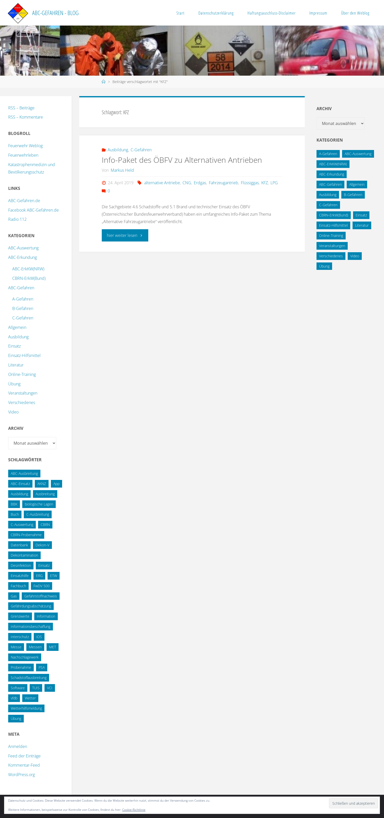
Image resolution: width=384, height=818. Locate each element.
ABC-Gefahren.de (24, 200)
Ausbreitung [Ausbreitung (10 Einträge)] (45, 493)
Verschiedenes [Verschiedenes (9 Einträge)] (331, 256)
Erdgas (200, 183)
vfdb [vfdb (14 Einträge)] (14, 698)
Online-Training (22, 374)
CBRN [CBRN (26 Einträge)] (45, 524)
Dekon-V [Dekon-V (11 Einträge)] (42, 545)
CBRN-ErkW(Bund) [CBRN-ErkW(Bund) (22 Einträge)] (333, 215)
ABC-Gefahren (21, 288)
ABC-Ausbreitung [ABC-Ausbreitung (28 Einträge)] (24, 473)
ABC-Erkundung (22, 257)
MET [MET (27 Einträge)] (52, 646)
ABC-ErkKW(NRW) (28, 269)
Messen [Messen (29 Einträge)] (35, 646)
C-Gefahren (141, 150)
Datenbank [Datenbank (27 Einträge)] (19, 545)
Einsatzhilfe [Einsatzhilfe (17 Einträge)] (20, 575)
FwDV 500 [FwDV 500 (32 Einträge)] (41, 585)
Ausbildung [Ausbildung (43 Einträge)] (327, 194)
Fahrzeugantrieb (223, 183)
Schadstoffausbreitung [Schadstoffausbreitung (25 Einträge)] (29, 677)
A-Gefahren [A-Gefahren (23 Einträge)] (328, 153)
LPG (274, 183)
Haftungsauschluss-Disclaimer (271, 13)
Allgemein (17, 327)
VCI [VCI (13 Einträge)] (49, 687)
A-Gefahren (22, 299)
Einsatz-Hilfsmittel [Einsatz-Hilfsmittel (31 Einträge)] (333, 225)
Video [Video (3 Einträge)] (354, 256)
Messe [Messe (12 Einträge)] (16, 646)
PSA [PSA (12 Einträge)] (42, 667)
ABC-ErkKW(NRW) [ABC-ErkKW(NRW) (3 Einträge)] (333, 164)
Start (180, 13)
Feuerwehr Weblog (25, 145)
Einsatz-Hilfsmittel (24, 355)
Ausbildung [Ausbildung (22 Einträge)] (19, 493)
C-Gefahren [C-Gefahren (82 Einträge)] (328, 204)
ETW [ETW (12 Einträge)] (53, 575)
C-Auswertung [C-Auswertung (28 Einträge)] (22, 524)
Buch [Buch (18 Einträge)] (15, 514)
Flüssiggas (250, 183)
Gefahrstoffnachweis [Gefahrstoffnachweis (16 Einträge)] (40, 596)
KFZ (264, 183)
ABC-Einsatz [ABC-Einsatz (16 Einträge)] (20, 483)
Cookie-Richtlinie (133, 810)
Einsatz (14, 346)
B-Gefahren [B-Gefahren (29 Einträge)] (353, 194)
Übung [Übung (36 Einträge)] (16, 718)
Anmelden (17, 746)
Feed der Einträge (24, 756)
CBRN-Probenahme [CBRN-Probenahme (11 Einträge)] (26, 534)
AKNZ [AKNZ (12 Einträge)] (41, 483)
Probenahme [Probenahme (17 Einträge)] (21, 667)
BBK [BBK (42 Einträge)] (14, 504)
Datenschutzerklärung (216, 13)
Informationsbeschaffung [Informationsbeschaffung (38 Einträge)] (30, 626)
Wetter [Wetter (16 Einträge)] (30, 698)
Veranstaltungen (22, 393)
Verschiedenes (21, 402)
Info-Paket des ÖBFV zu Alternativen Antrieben (182, 160)
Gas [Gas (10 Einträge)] (14, 596)
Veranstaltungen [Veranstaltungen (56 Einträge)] (332, 245)
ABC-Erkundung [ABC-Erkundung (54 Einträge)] (331, 174)
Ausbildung (118, 150)
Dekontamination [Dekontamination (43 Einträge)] (24, 555)
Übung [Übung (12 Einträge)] (324, 266)
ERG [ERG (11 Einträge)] (39, 575)
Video (13, 412)
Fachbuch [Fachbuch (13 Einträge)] (18, 585)
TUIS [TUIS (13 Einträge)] (36, 687)
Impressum (318, 13)
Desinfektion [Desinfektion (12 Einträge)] (21, 565)
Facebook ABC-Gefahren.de (33, 210)
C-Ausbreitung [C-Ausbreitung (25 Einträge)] (37, 514)
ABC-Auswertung (23, 248)
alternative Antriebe (162, 183)
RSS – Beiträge (21, 108)
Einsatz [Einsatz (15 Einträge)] (44, 565)
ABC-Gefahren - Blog (55, 12)
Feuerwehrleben (23, 155)
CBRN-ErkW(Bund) (29, 278)
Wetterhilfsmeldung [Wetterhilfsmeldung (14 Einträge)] (26, 708)
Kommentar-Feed (24, 765)
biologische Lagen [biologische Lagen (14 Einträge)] (39, 504)
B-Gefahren (22, 308)
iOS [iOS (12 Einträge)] (39, 636)
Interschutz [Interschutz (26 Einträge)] (20, 636)
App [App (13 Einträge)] (56, 483)
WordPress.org (21, 774)
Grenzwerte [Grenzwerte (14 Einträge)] (20, 616)
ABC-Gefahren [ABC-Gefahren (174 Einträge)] (330, 184)
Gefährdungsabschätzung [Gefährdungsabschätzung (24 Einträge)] (31, 606)
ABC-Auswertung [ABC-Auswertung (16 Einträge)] (358, 153)
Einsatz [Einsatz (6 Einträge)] (361, 215)
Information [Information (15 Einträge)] (46, 616)
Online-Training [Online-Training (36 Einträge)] (331, 235)
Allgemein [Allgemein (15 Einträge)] (357, 184)
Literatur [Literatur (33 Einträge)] (362, 225)
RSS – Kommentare (25, 117)
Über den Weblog (355, 13)
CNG (187, 183)
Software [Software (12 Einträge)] (18, 687)
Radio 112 (17, 219)
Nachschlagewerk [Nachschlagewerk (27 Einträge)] (25, 657)
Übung (14, 384)
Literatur (16, 365)
